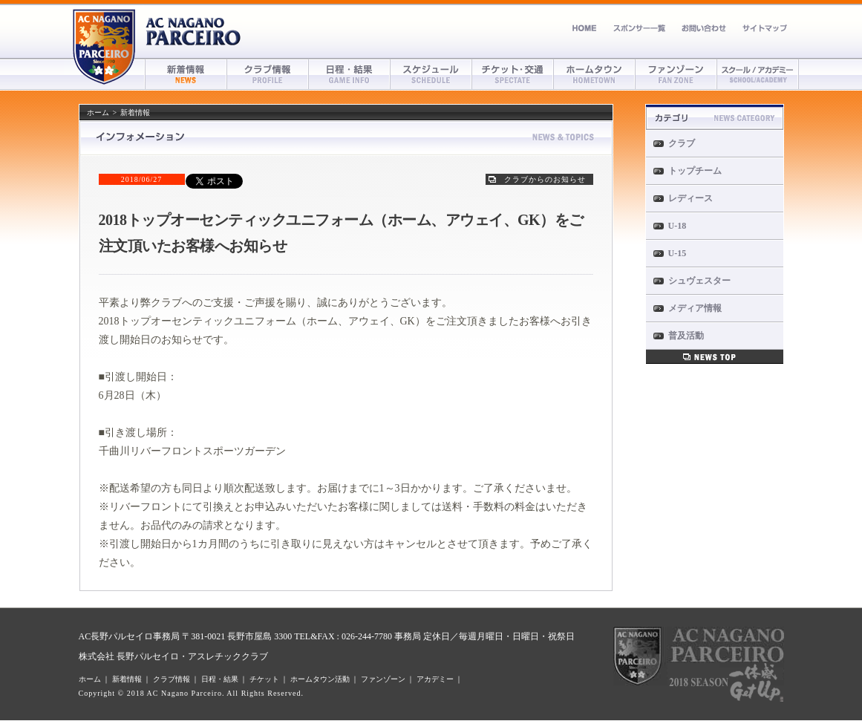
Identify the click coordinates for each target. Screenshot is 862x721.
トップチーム (695, 171)
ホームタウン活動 (320, 679)
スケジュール (431, 74)
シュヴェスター (699, 280)
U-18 (677, 226)
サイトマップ (764, 27)
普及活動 (686, 335)
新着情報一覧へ (714, 357)
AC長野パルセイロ (194, 31)
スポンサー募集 (639, 27)
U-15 (677, 253)
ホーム (584, 27)
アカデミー (758, 74)
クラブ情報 (268, 74)
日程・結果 (350, 74)
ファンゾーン (676, 74)
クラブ (681, 143)
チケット (513, 74)
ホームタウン (595, 74)
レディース (690, 198)
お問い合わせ (704, 27)
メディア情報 (695, 308)
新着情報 (186, 74)
